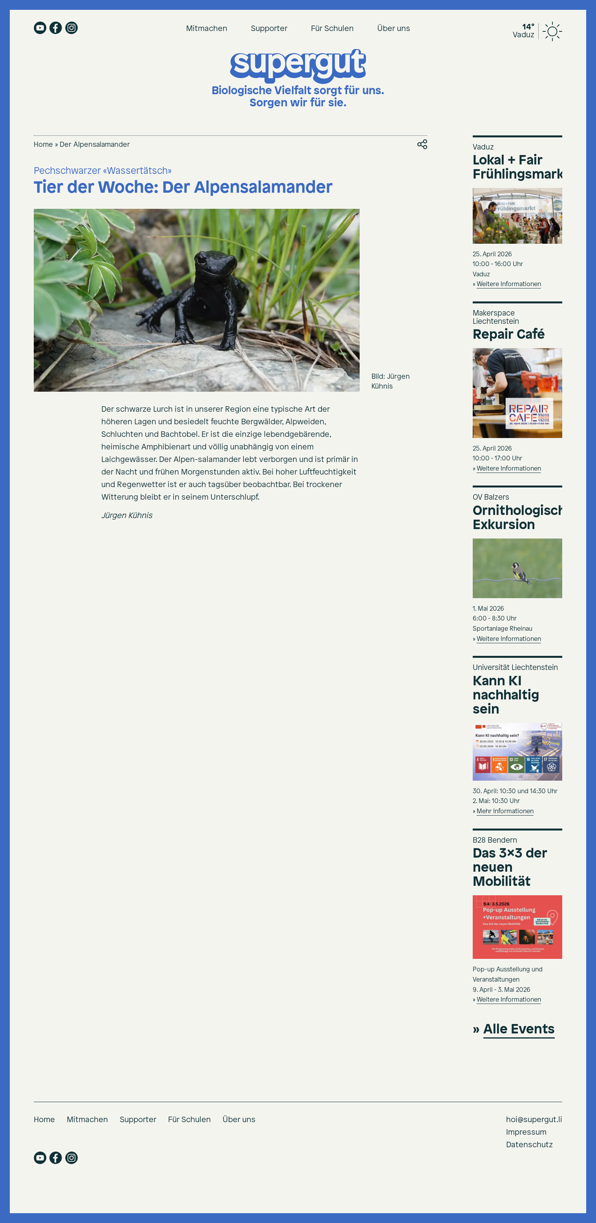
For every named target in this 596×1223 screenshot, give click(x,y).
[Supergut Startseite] (298, 79)
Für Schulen (332, 29)
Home (43, 145)
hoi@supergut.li (534, 1120)
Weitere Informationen (509, 284)
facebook (55, 28)
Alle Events (519, 1030)
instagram (71, 28)
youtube (40, 28)
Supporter (269, 29)
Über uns (393, 29)
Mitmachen (206, 29)
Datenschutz (529, 1145)
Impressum (526, 1132)
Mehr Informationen (505, 811)
